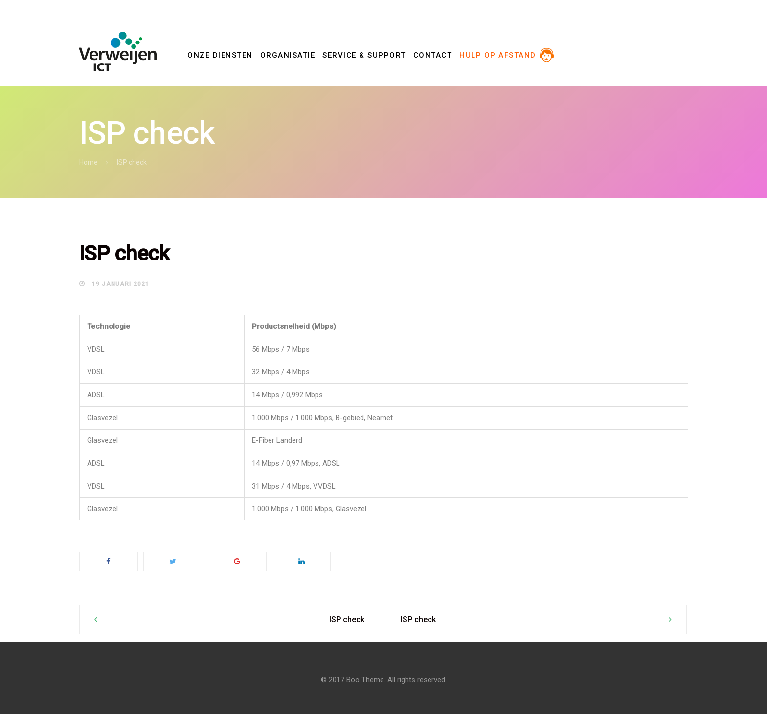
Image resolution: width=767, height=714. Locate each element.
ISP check (346, 619)
